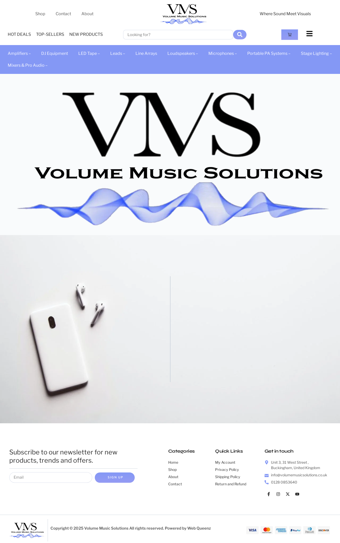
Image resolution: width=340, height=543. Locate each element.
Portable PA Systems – (269, 53)
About (87, 13)
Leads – (117, 53)
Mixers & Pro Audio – (28, 65)
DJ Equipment (54, 53)
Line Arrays (146, 53)
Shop (40, 13)
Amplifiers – (19, 53)
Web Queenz (199, 528)
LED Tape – (89, 53)
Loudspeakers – (182, 53)
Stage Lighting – (316, 53)
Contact (63, 13)
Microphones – (222, 53)
